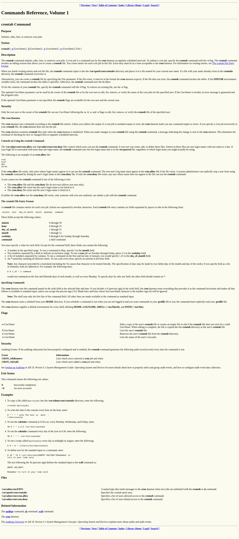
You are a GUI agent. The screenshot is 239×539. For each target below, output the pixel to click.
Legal (146, 5)
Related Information (13, 513)
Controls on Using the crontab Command (22, 141)
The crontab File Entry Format (17, 203)
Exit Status (8, 376)
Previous (85, 5)
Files (4, 485)
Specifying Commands (13, 285)
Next (94, 5)
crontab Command (16, 24)
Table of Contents (107, 5)
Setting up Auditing (14, 370)
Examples (7, 397)
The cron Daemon (10, 118)
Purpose (6, 31)
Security (6, 106)
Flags (4, 315)
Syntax (5, 42)
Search (154, 5)
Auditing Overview (14, 529)
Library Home (133, 5)
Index (122, 5)
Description (8, 54)
